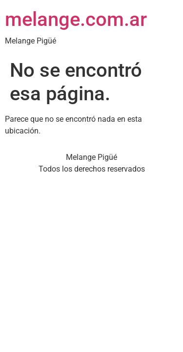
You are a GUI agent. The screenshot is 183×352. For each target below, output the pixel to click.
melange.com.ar (76, 19)
